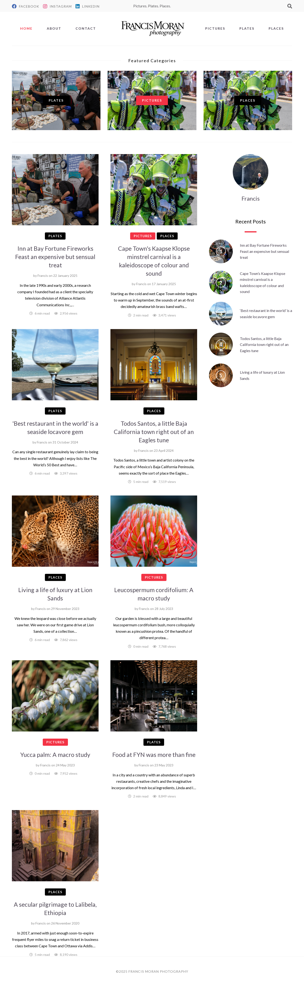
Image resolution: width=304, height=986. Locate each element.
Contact (86, 28)
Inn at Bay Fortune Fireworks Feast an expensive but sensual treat (55, 257)
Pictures (215, 28)
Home (26, 28)
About (54, 28)
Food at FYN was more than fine (153, 754)
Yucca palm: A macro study (55, 754)
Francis (43, 276)
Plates (246, 28)
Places (276, 28)
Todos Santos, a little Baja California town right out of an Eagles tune (154, 431)
